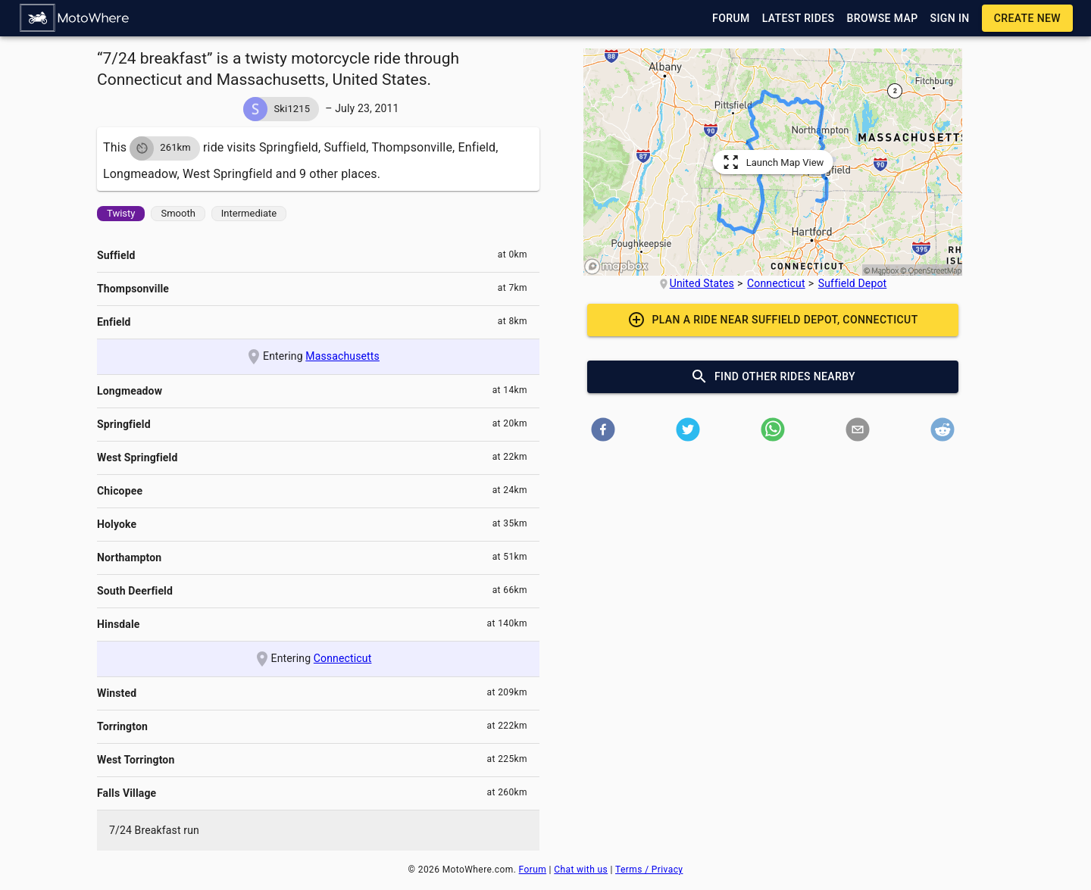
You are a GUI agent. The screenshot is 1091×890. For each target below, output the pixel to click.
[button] (75, 18)
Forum (533, 869)
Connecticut (343, 658)
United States (702, 283)
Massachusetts (342, 356)
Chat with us (581, 869)
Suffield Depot (852, 283)
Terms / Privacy (649, 869)
